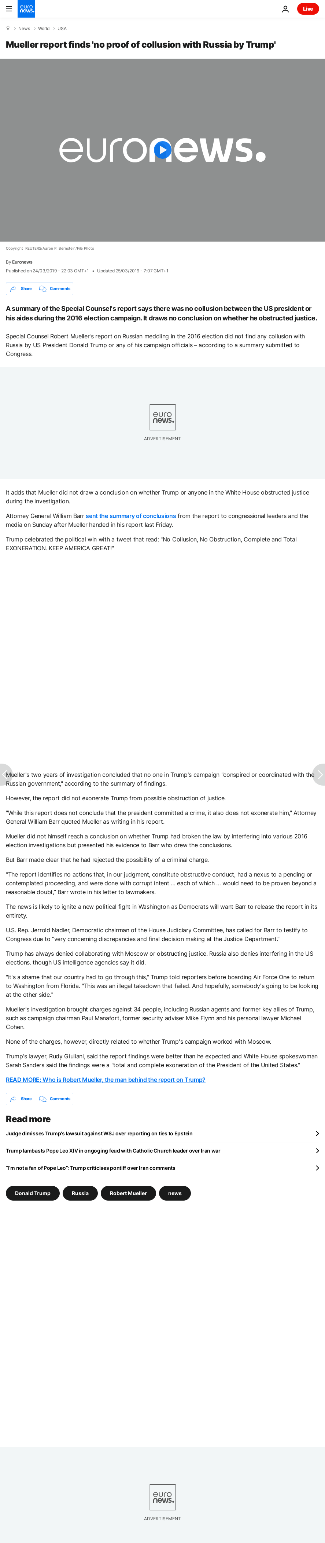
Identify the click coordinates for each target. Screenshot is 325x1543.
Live (308, 8)
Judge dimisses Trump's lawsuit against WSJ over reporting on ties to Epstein (99, 1133)
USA (62, 28)
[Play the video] (162, 150)
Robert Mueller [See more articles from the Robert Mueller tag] (128, 1193)
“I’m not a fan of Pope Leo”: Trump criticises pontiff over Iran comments (91, 1168)
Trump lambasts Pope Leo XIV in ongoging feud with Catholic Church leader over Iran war (113, 1150)
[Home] (8, 28)
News (24, 28)
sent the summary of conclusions (131, 515)
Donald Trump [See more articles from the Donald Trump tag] (33, 1193)
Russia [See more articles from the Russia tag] (80, 1193)
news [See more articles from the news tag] (175, 1193)
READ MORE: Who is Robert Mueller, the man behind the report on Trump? (106, 1079)
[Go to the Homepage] (26, 9)
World (43, 28)
